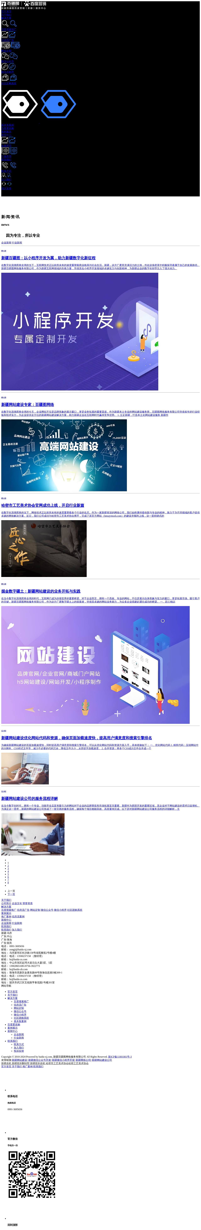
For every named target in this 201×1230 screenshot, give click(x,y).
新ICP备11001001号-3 (120, 1056)
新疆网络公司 (83, 1060)
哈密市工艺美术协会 (57, 1063)
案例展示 (6, 913)
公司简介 (6, 903)
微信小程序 (60, 910)
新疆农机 (6, 1063)
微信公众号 (47, 910)
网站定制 (35, 910)
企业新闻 (6, 242)
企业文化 (17, 903)
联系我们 (6, 926)
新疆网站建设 (19, 1060)
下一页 (11, 894)
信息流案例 (18, 916)
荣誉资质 (28, 903)
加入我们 (17, 929)
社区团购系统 (74, 910)
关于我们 (6, 900)
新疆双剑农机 (38, 1063)
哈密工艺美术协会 (78, 1063)
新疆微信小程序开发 (63, 1060)
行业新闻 (17, 242)
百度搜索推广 (8, 910)
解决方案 (6, 906)
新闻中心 (6, 919)
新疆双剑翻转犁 (21, 1063)
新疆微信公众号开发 (39, 1060)
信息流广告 (23, 910)
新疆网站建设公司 (102, 1060)
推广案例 (6, 916)
